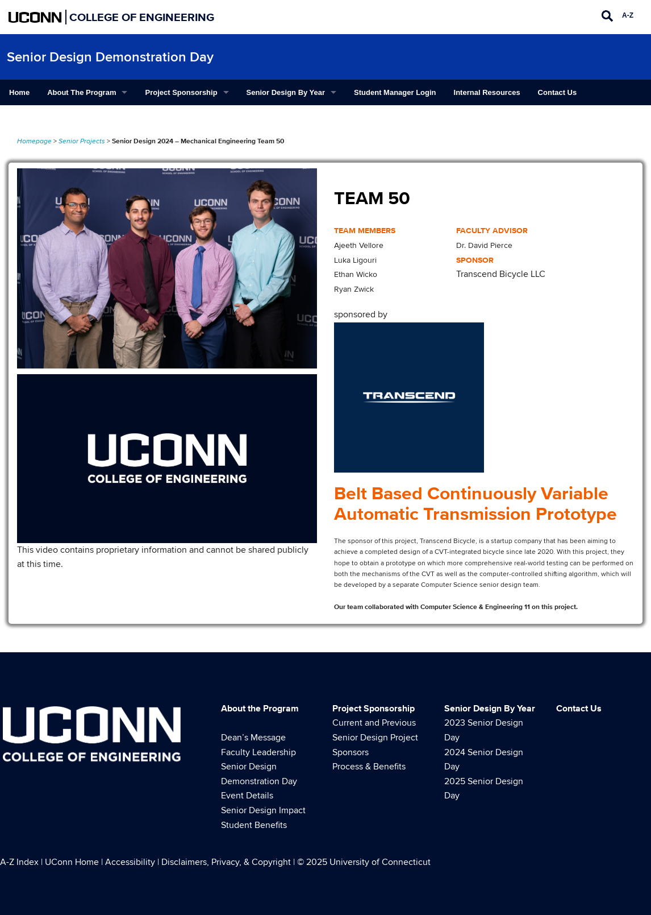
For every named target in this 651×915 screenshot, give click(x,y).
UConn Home (72, 862)
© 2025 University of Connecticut (364, 862)
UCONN (35, 17)
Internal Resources (487, 92)
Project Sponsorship (181, 92)
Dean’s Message (253, 737)
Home (19, 92)
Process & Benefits (369, 766)
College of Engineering (141, 17)
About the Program (81, 92)
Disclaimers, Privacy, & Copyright (226, 862)
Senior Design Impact (263, 810)
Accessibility (130, 862)
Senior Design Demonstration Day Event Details (259, 781)
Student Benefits (254, 825)
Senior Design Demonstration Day (110, 57)
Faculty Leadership (258, 752)
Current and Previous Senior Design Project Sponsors (375, 737)
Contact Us (557, 92)
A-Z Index (19, 862)
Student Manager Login (395, 92)
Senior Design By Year (286, 92)
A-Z (627, 15)
